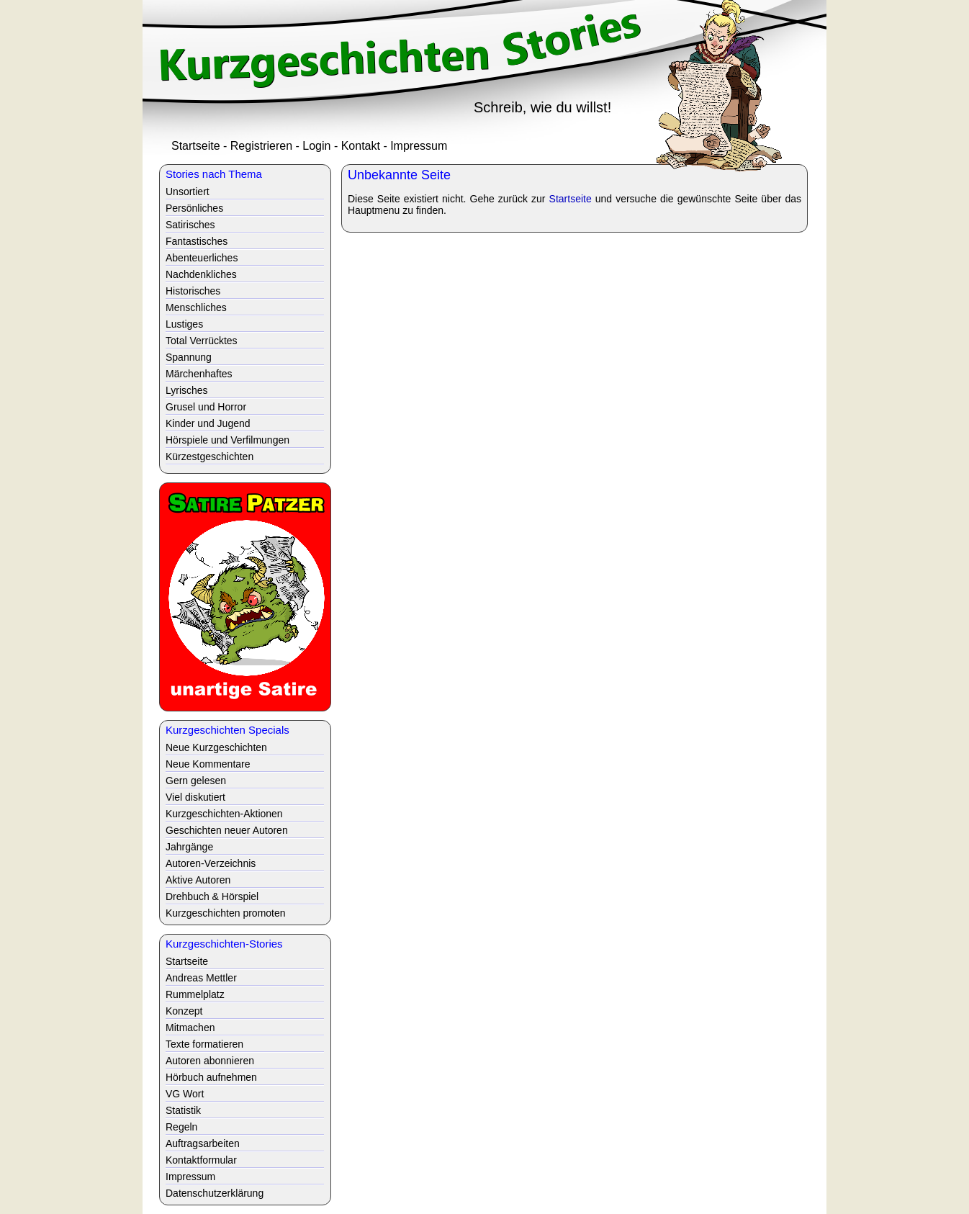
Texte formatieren (204, 1044)
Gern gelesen (196, 780)
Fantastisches (196, 241)
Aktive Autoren (198, 880)
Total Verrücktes (202, 340)
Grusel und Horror (206, 407)
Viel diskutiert (195, 797)
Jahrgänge (189, 847)
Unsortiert (187, 191)
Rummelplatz (195, 994)
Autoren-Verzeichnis (211, 863)
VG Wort (185, 1094)
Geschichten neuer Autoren (227, 830)
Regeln (181, 1127)
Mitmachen (190, 1027)
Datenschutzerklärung (214, 1193)
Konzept (184, 1011)
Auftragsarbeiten (203, 1143)
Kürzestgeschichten (209, 456)
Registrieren (261, 146)
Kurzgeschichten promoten (226, 913)
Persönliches (194, 208)
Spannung (189, 357)
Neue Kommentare (208, 764)
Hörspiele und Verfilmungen (227, 440)
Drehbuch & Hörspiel (212, 896)
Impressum (418, 146)
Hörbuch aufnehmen (211, 1077)
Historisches (193, 291)
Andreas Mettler (201, 978)
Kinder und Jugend (208, 423)
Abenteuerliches (202, 258)
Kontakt (360, 146)
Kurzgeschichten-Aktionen (224, 813)
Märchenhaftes (199, 373)
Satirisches (190, 224)
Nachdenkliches (201, 274)
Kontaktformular (201, 1160)
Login (316, 146)
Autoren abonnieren (210, 1060)
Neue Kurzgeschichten (216, 747)
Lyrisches (187, 390)
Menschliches (196, 307)
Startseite (195, 146)
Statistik (183, 1110)
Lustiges (184, 324)
